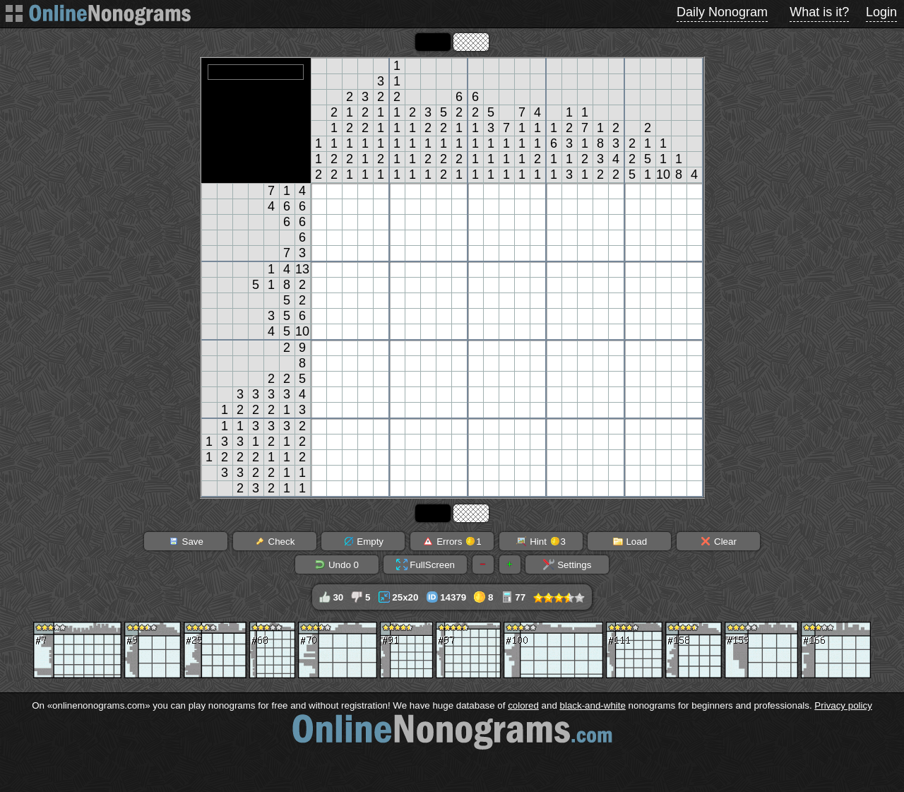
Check (274, 541)
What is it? (819, 12)
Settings (567, 564)
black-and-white (593, 705)
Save (185, 541)
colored (523, 705)
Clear (718, 541)
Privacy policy (843, 705)
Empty (363, 541)
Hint (541, 541)
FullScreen (425, 564)
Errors (451, 541)
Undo (336, 564)
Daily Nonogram (722, 12)
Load (629, 541)
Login (881, 12)
